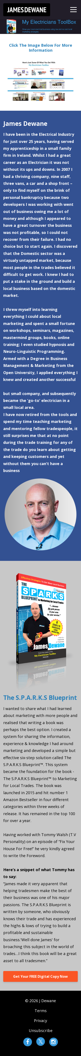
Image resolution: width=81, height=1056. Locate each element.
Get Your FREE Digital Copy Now (40, 976)
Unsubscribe (40, 1030)
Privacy (40, 1020)
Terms (41, 1010)
